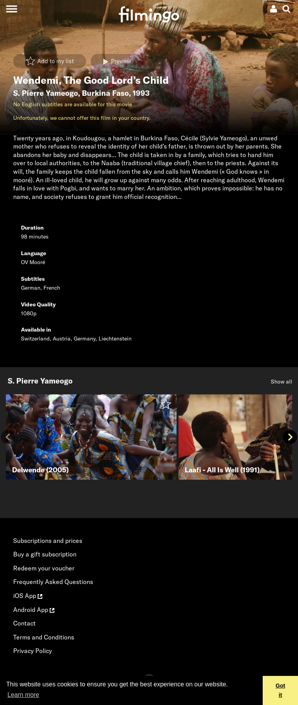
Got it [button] (280, 690)
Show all (281, 381)
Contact (24, 623)
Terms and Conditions (43, 637)
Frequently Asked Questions (53, 582)
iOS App (27, 596)
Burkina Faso (105, 93)
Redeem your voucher (43, 568)
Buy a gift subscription (44, 554)
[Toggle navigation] (11, 8)
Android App (33, 609)
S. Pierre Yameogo (45, 93)
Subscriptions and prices (47, 540)
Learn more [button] (23, 694)
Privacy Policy (32, 651)
